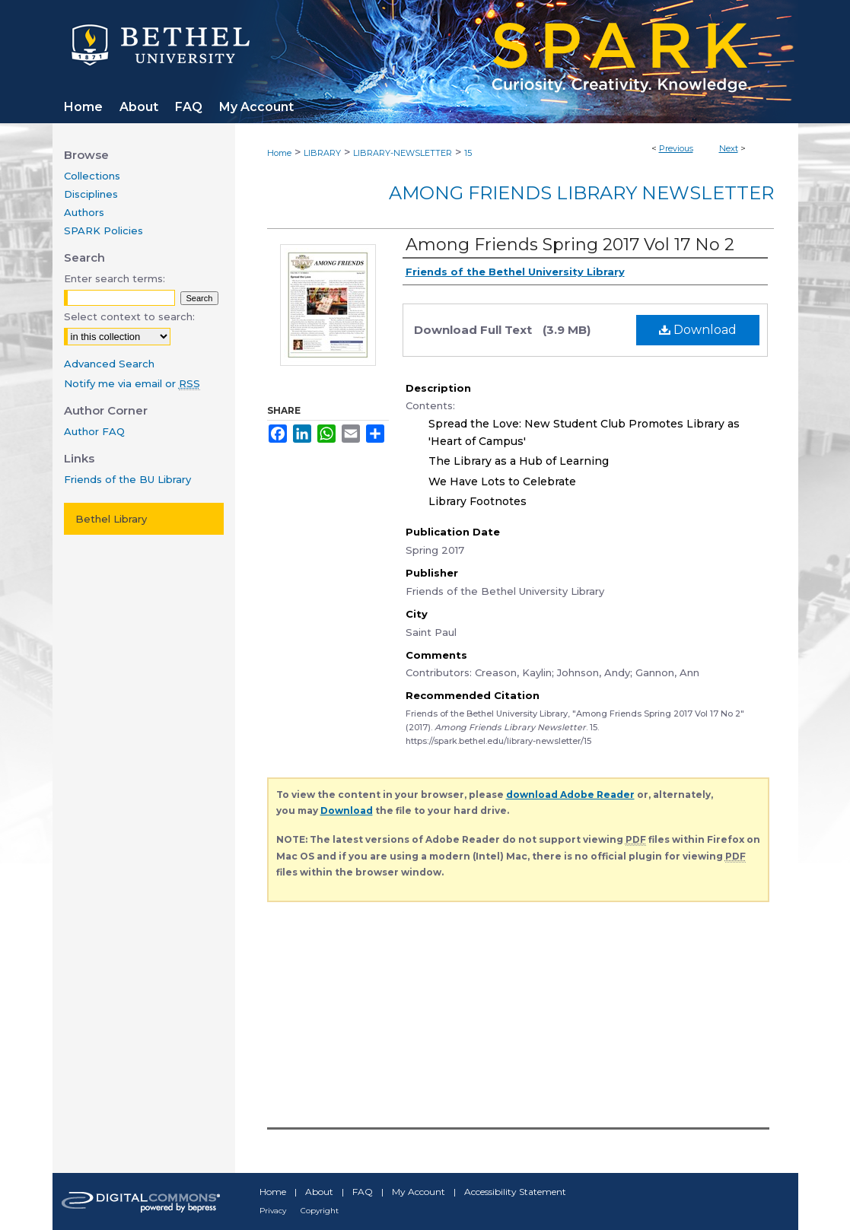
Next (728, 148)
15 (468, 153)
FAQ (362, 1191)
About (319, 1191)
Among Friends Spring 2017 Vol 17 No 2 (570, 244)
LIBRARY (322, 153)
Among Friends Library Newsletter (581, 193)
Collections (92, 176)
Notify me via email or (132, 383)
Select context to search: (129, 316)
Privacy (272, 1211)
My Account (418, 1191)
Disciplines (91, 194)
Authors (84, 212)
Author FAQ (94, 431)
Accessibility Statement (515, 1191)
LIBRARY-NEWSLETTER (402, 153)
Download (698, 330)
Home (279, 153)
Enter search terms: (114, 278)
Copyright (320, 1211)
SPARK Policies (103, 230)
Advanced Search (109, 364)
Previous (676, 148)
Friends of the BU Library (127, 479)
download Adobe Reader (570, 794)
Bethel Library (111, 519)
